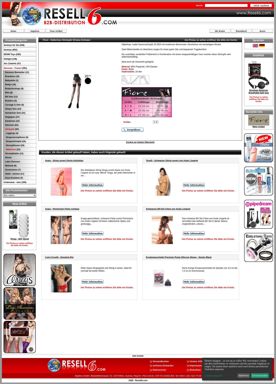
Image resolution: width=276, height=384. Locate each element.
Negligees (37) (12, 117)
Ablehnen (244, 375)
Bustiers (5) (11, 101)
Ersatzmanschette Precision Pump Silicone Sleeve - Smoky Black (179, 257)
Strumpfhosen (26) (14, 145)
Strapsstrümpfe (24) (15, 141)
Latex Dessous (12, 161)
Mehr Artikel (259, 126)
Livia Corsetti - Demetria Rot (59, 257)
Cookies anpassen (213, 375)
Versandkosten (161, 361)
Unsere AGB (196, 361)
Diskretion (195, 369)
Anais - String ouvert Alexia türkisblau (64, 160)
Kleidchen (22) (12, 121)
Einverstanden (260, 375)
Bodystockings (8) (14, 88)
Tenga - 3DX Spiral (19, 239)
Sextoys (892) (10, 50)
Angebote (34, 31)
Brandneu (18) (12, 76)
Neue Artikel (56, 31)
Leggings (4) (11, 133)
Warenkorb (241, 31)
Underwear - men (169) (15, 182)
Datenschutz (159, 369)
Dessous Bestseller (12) (17, 72)
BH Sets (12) (11, 96)
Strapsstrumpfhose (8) (16, 137)
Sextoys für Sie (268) (14, 45)
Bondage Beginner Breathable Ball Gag (259, 91)
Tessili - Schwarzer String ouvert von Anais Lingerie (172, 160)
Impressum (196, 365)
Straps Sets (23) (13, 109)
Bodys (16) (10, 84)
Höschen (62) (11, 125)
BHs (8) (8, 92)
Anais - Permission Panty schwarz (62, 209)
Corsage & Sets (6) (14, 105)
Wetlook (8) (11, 165)
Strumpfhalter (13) (14, 153)
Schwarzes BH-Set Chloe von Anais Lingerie (168, 209)
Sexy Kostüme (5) (14, 178)
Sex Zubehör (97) (12, 63)
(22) (12, 149)
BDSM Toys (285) (12, 54)
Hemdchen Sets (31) (15, 113)
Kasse (262, 31)
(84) (12, 129)
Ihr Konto (220, 31)
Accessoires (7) (13, 170)
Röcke (8, 157)
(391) (15, 68)
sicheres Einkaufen (163, 365)
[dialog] (237, 369)
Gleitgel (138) (10, 59)
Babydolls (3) (11, 80)
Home (13, 31)
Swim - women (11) (14, 174)
